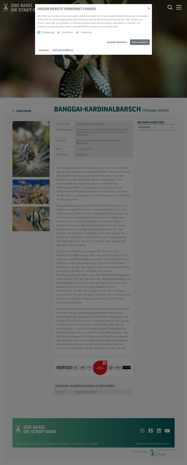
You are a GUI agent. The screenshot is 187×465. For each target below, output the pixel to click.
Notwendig (48, 32)
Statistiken (67, 32)
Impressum (44, 50)
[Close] (148, 8)
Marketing (86, 32)
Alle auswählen (140, 42)
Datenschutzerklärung (63, 50)
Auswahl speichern (117, 42)
